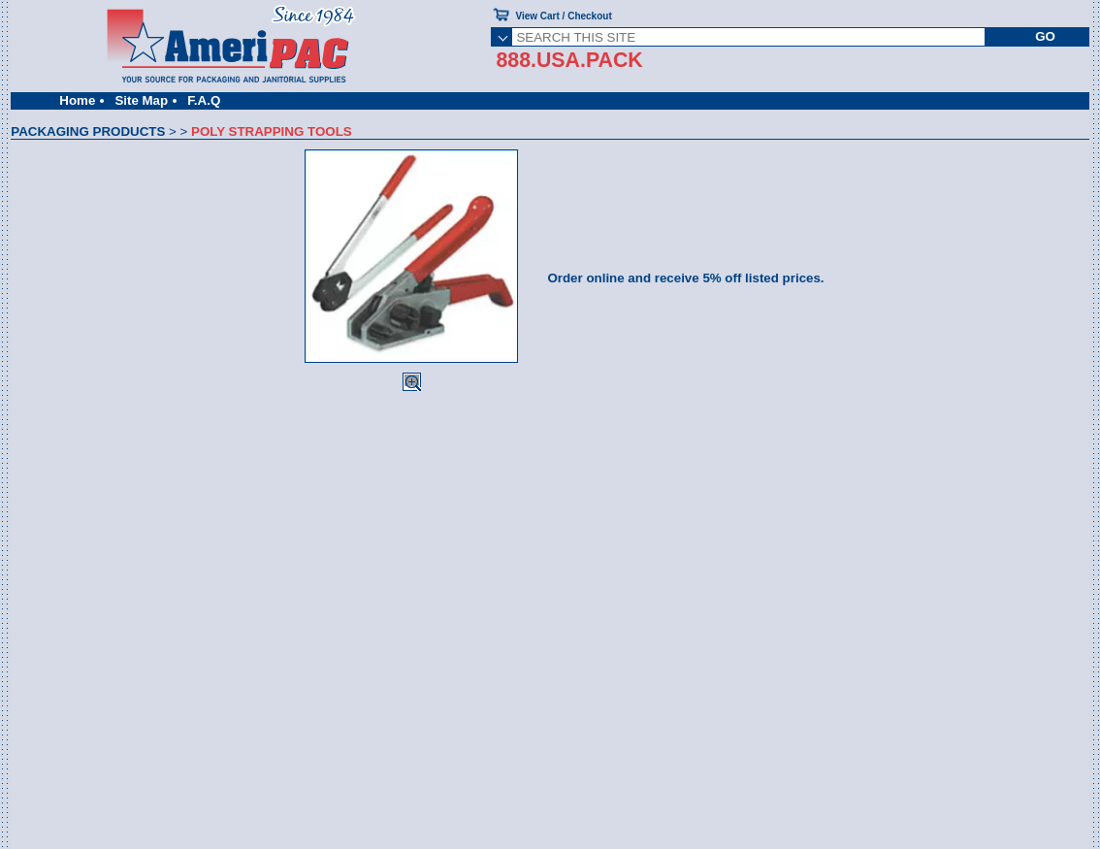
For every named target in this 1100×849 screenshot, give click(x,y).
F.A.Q (203, 100)
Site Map (141, 100)
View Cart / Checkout (563, 16)
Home (77, 100)
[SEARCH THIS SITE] (748, 37)
